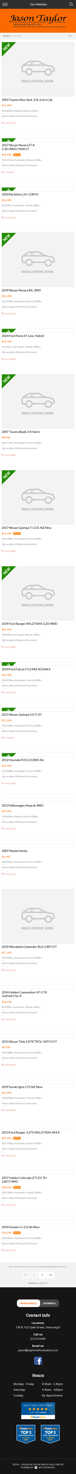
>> (50, 1275)
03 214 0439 (38, 1339)
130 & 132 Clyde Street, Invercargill (38, 1327)
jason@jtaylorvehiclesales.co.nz (38, 1350)
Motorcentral (45, 1467)
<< (25, 1275)
